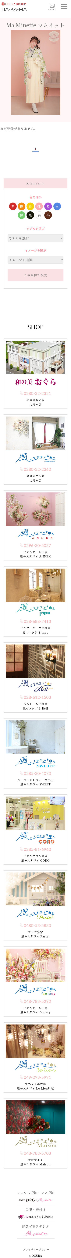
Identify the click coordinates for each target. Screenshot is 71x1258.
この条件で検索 (35, 275)
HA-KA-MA (14, 6)
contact (52, 7)
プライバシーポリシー (36, 1249)
